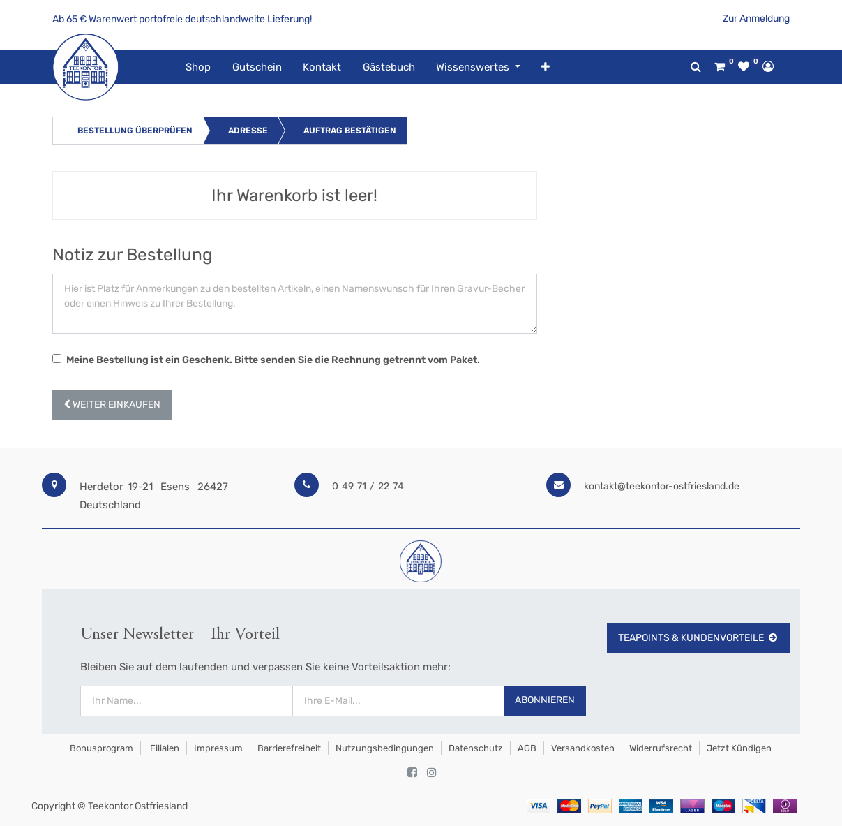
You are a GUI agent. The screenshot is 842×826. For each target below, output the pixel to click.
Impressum (218, 748)
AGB (527, 748)
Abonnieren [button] (545, 700)
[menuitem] (198, 67)
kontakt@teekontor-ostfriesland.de (661, 486)
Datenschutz (476, 748)
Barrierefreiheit (289, 748)
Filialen (163, 748)
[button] (545, 67)
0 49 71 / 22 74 (368, 486)
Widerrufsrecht (660, 748)
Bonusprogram (100, 748)
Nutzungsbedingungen (385, 748)
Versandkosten (583, 748)
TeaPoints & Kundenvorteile (698, 638)
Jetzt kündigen (739, 748)
